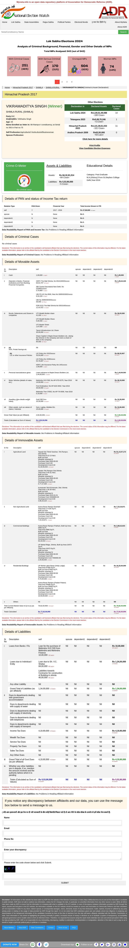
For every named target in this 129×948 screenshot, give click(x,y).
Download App (67, 944)
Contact (50, 928)
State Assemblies (31, 22)
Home (4, 22)
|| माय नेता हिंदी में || (99, 22)
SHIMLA (39, 87)
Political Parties (64, 22)
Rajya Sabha (48, 22)
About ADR (122, 27)
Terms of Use (62, 928)
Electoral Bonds (81, 22)
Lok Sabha (15, 22)
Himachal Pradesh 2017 (23, 87)
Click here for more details (95, 139)
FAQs (74, 928)
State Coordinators (37, 928)
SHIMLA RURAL (52, 87)
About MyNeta (121, 22)
